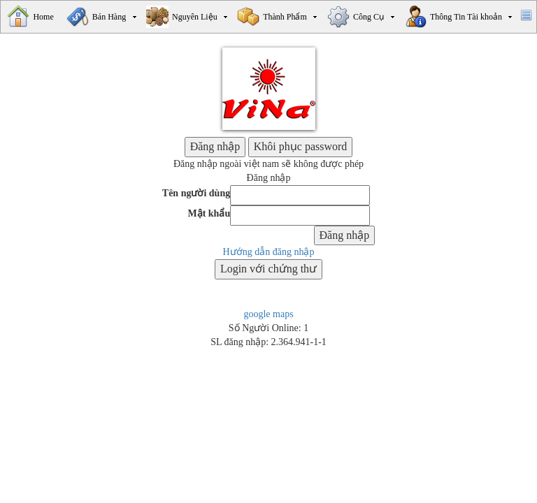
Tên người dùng (196, 193)
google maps (268, 314)
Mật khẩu (208, 213)
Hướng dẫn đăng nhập (269, 252)
